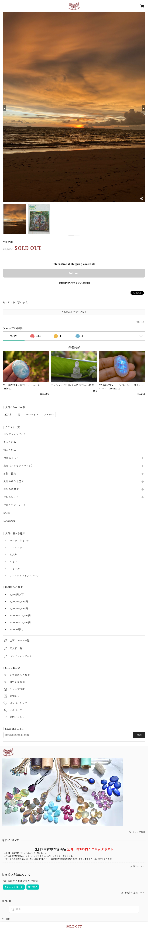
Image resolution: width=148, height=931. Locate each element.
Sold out (74, 273)
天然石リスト (11, 457)
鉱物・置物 (10, 473)
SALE (7, 512)
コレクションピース (15, 434)
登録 (139, 734)
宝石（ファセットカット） (19, 465)
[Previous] (4, 108)
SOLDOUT (9, 520)
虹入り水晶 (10, 442)
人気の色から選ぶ (14, 481)
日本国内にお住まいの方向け (74, 283)
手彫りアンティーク (15, 505)
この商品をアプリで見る (74, 312)
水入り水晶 (10, 450)
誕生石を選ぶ (11, 489)
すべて (13, 336)
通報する (140, 322)
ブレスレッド (11, 497)
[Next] (143, 108)
